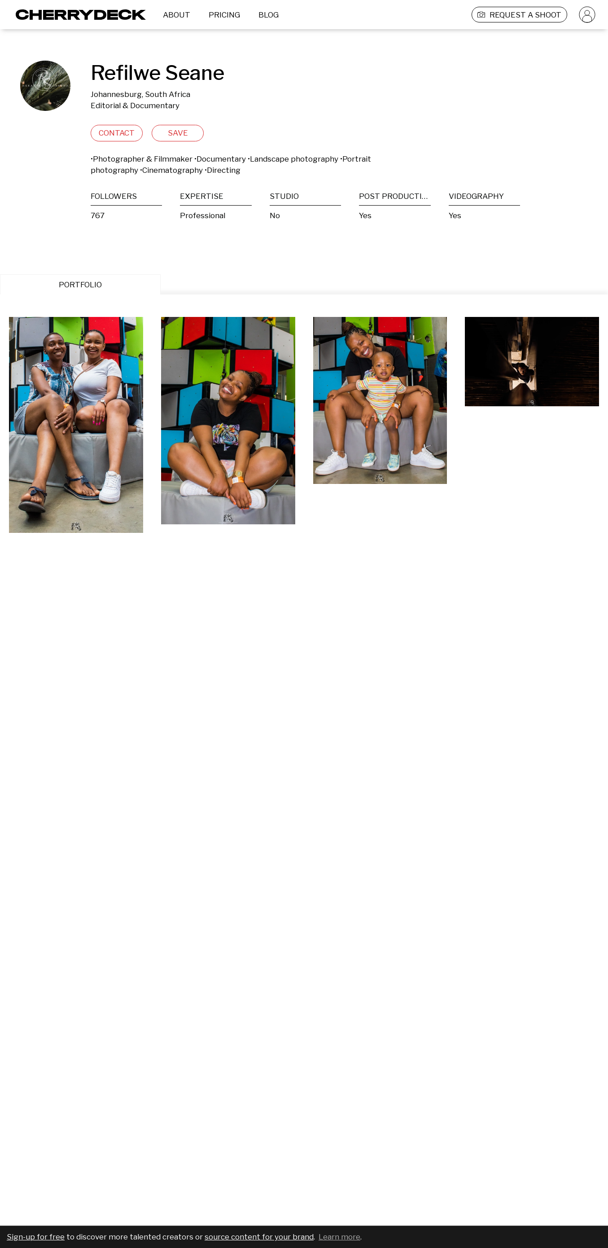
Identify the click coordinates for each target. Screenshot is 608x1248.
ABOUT (176, 14)
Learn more (339, 1236)
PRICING (224, 14)
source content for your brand (259, 1236)
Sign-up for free (36, 1236)
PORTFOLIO (80, 284)
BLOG (268, 14)
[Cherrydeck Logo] (77, 14)
